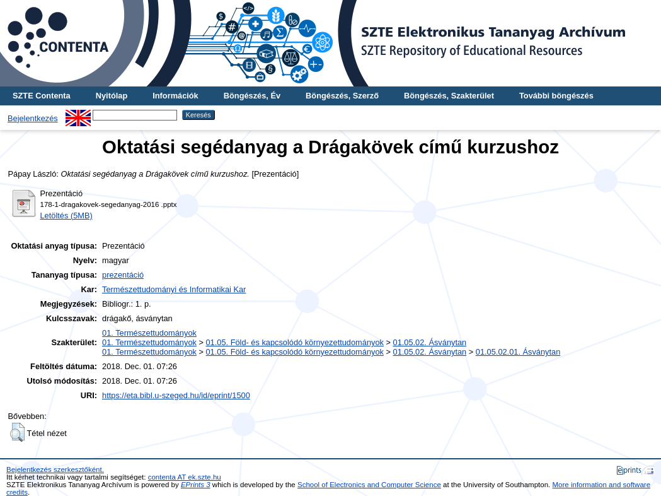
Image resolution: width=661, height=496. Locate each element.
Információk (175, 95)
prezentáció (123, 275)
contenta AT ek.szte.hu (184, 477)
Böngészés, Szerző (342, 95)
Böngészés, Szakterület (449, 95)
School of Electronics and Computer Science (369, 484)
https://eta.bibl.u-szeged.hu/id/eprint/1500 (176, 395)
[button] (17, 432)
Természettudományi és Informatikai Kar (174, 289)
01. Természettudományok (149, 333)
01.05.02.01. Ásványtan (518, 352)
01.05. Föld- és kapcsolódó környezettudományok (295, 342)
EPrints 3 (195, 484)
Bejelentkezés (33, 118)
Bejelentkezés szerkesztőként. (55, 469)
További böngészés (556, 95)
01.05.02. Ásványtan (430, 342)
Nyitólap (111, 95)
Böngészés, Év (252, 95)
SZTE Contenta (42, 95)
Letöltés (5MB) (66, 215)
